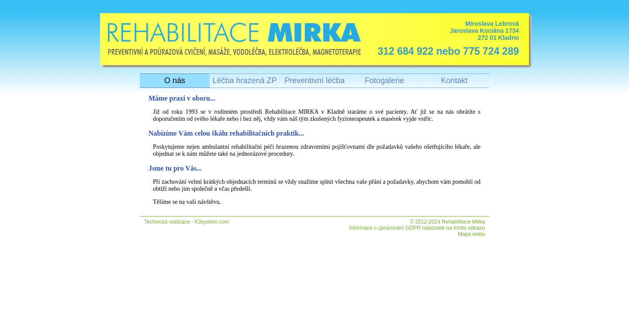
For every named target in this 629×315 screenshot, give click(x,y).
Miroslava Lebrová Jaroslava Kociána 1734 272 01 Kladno (446, 38)
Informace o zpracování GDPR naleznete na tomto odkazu (417, 228)
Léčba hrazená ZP (244, 80)
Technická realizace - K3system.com (186, 222)
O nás (174, 80)
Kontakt (454, 80)
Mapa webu (471, 234)
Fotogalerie (384, 80)
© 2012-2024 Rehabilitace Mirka (447, 222)
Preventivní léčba (314, 80)
